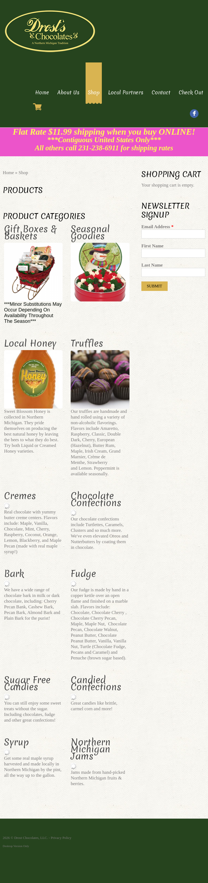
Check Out (191, 92)
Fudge (83, 573)
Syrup (16, 742)
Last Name (152, 265)
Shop (94, 92)
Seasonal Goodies (90, 232)
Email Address (157, 226)
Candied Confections (96, 683)
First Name (152, 245)
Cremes (20, 496)
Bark (14, 573)
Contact (161, 92)
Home (42, 92)
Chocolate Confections (96, 499)
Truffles (87, 343)
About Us (68, 92)
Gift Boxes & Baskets (30, 232)
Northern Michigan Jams (90, 749)
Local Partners (125, 92)
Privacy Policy (61, 838)
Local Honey (30, 343)
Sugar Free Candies (27, 683)
